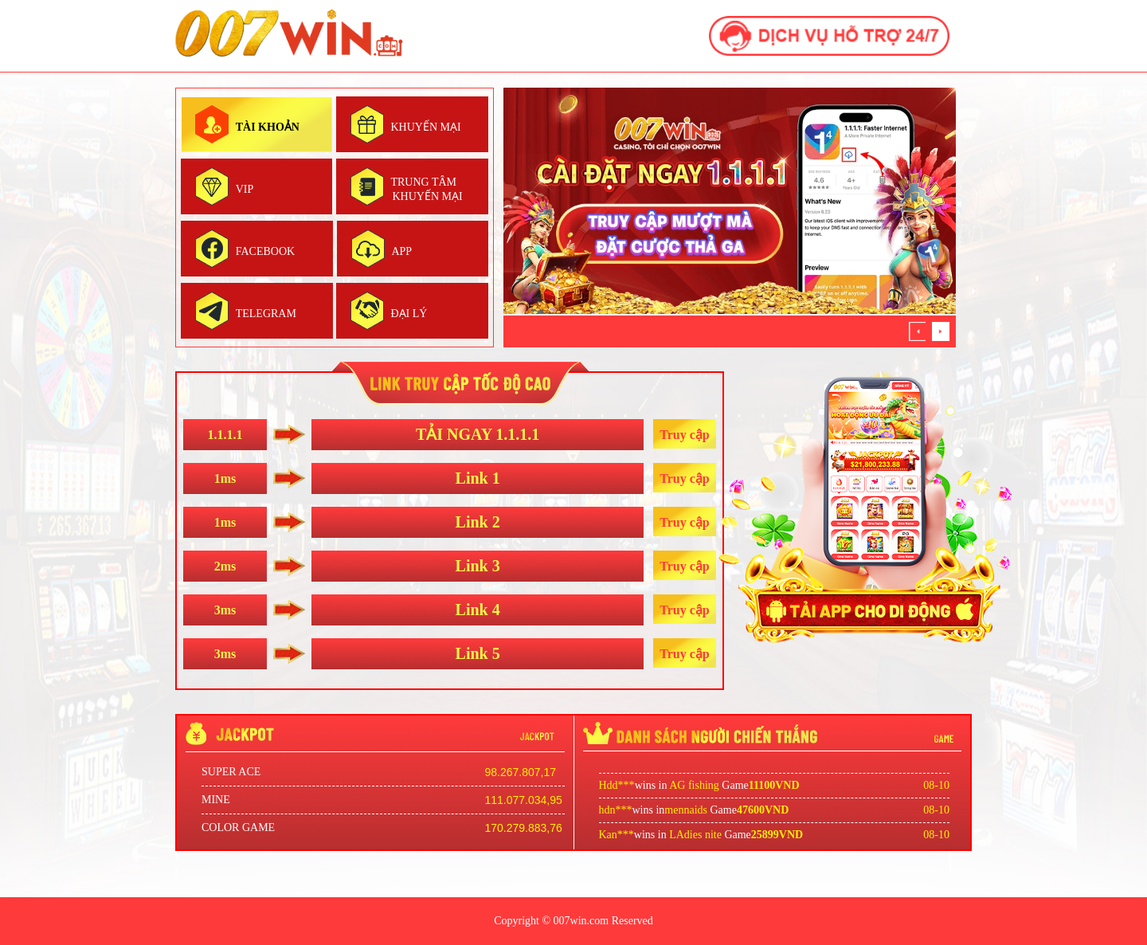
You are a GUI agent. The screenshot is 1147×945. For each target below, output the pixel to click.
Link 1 (478, 478)
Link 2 (478, 522)
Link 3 (478, 565)
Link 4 (478, 609)
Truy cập (684, 434)
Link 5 (478, 653)
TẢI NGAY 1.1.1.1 (477, 434)
